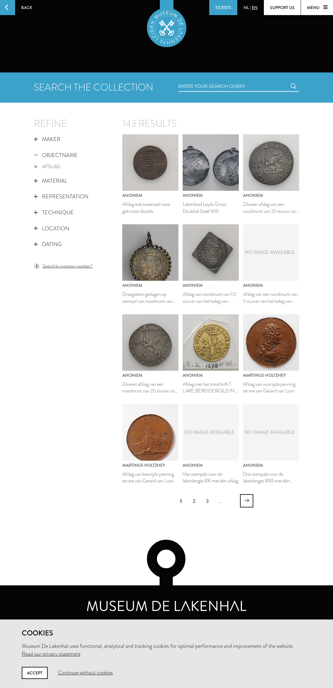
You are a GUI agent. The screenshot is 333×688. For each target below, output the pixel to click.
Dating (48, 244)
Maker (47, 139)
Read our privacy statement (51, 654)
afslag (47, 166)
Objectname (56, 155)
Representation (61, 196)
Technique (54, 212)
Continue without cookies (85, 673)
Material (50, 181)
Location (51, 228)
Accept (35, 673)
